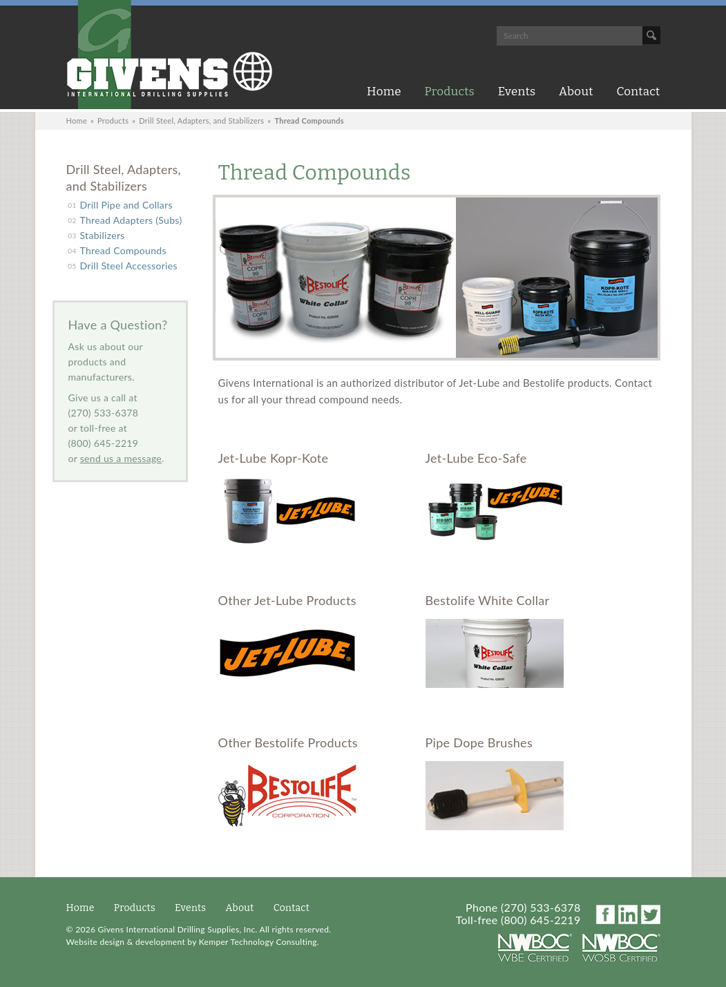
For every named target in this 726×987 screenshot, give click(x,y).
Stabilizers (102, 235)
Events (517, 91)
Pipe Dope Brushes (479, 742)
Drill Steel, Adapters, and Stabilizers (201, 120)
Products (450, 91)
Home (384, 91)
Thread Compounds (123, 250)
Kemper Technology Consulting (258, 942)
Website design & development (125, 942)
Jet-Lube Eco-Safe (476, 458)
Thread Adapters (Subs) (131, 220)
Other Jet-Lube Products (287, 600)
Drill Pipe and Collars (126, 205)
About (576, 91)
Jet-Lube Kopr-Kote (273, 458)
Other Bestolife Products (288, 742)
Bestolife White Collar (488, 600)
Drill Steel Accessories (129, 265)
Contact (638, 91)
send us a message (121, 458)
